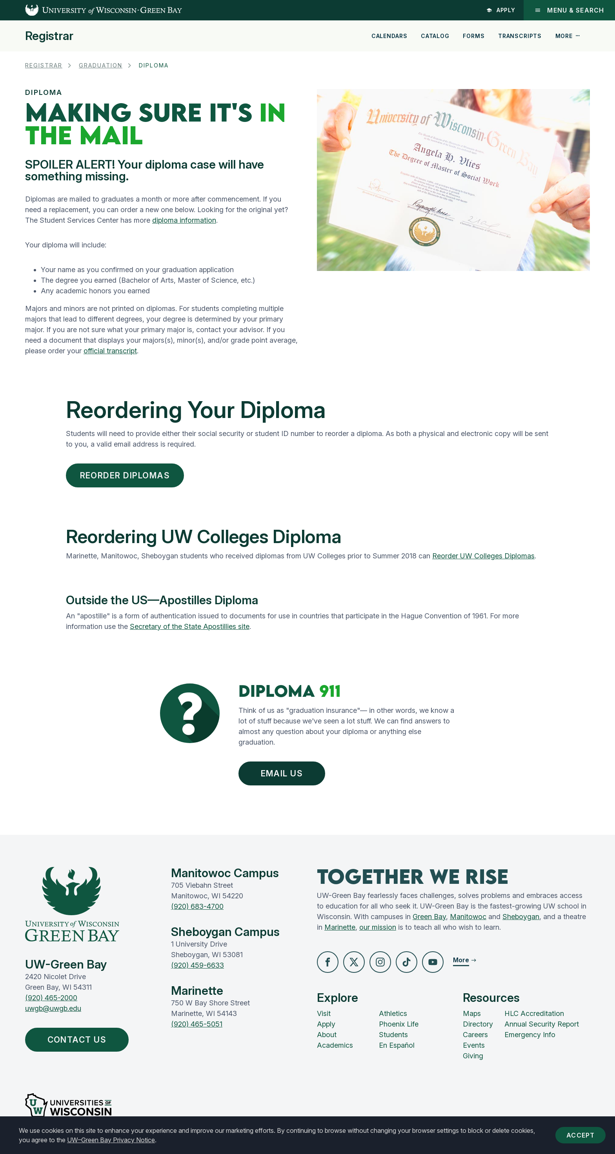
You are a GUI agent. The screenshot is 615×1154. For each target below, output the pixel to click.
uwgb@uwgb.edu (53, 1008)
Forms (473, 36)
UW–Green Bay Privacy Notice (111, 1140)
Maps (472, 1013)
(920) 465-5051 (196, 1024)
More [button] (567, 36)
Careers (475, 1034)
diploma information (184, 220)
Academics (335, 1045)
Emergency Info (529, 1034)
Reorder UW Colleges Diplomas (483, 556)
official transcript (110, 351)
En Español (397, 1045)
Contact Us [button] (79, 1040)
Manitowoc (468, 916)
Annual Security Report (541, 1024)
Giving (473, 1056)
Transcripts (520, 36)
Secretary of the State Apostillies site (189, 626)
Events (474, 1045)
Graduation (100, 65)
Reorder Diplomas (125, 475)
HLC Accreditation (534, 1013)
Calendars (389, 36)
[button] (327, 962)
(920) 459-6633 (197, 965)
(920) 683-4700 (197, 906)
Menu (569, 10)
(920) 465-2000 (51, 998)
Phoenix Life (398, 1024)
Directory (478, 1024)
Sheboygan (520, 916)
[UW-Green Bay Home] (91, 10)
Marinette (339, 927)
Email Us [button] (284, 773)
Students (393, 1034)
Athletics (393, 1013)
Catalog (435, 36)
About (327, 1034)
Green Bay (429, 916)
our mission (377, 927)
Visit (324, 1013)
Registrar (49, 36)
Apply (501, 10)
